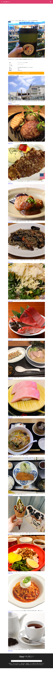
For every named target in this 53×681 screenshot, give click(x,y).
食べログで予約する (26, 73)
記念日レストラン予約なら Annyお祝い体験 (17, 664)
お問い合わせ (23, 663)
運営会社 (10, 663)
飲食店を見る (10, 143)
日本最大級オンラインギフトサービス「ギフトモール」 (34, 664)
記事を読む (10, 103)
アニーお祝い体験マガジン (5, 1)
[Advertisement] (26, 11)
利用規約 (27, 663)
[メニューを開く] (50, 2)
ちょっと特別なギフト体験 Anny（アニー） (37, 663)
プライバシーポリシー (16, 663)
